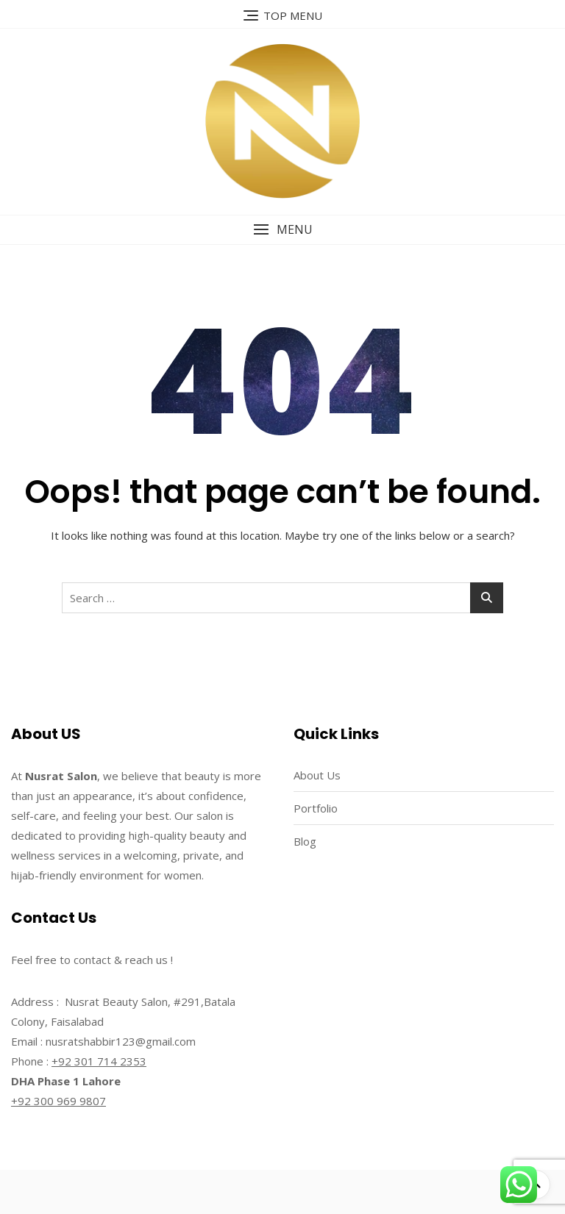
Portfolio (316, 808)
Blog (305, 841)
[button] (282, 230)
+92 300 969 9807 (58, 1100)
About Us (317, 775)
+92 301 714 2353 (98, 1061)
